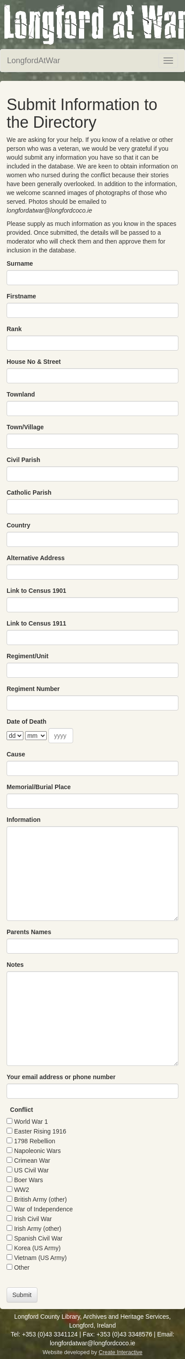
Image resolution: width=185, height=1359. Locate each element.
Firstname (21, 296)
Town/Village (25, 427)
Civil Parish (23, 459)
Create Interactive (120, 1352)
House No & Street (34, 361)
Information (24, 819)
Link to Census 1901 (36, 590)
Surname (20, 263)
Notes (15, 964)
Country (18, 525)
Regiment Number (33, 688)
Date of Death (26, 721)
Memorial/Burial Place (39, 786)
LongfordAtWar (33, 60)
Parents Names (29, 931)
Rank (14, 328)
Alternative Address (36, 557)
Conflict (21, 1109)
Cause (16, 754)
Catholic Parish (29, 492)
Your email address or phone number (61, 1076)
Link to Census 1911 (36, 623)
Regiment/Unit (27, 656)
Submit (22, 1294)
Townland (21, 394)
